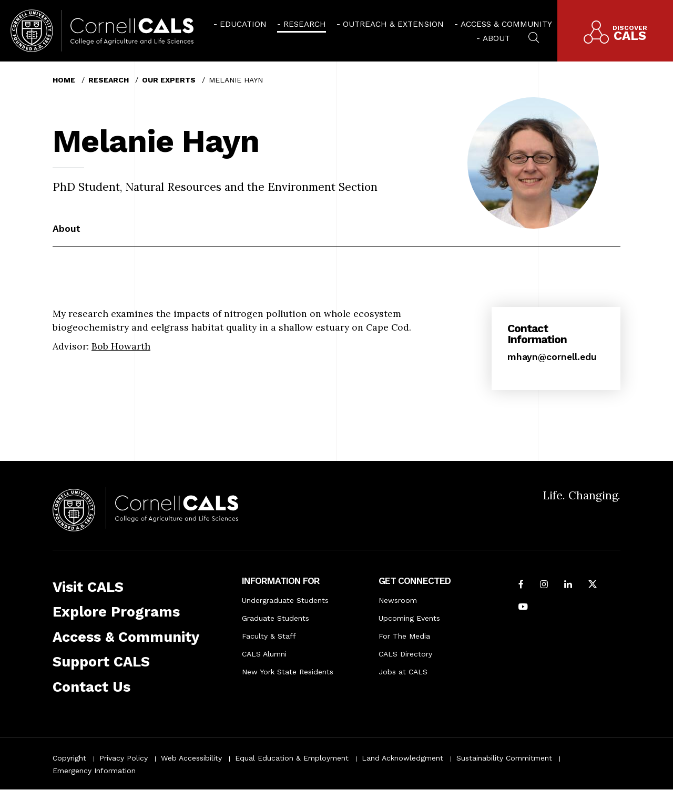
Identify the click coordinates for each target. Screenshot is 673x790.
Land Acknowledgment (402, 758)
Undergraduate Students (285, 600)
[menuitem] (240, 23)
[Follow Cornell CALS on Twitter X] (592, 585)
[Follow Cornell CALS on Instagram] (544, 585)
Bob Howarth (120, 346)
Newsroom (398, 600)
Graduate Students (275, 618)
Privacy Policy (123, 758)
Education (243, 24)
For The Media (404, 636)
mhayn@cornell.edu (552, 357)
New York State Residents (287, 672)
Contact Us (91, 687)
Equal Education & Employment (292, 758)
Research (304, 24)
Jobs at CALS (403, 672)
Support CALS (101, 661)
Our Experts (169, 80)
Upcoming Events (409, 618)
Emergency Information (94, 770)
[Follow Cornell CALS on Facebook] (521, 585)
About (496, 38)
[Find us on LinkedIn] (568, 585)
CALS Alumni (264, 654)
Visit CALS (88, 587)
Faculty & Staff (269, 636)
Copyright (69, 758)
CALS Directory (405, 654)
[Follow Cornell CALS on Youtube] (523, 607)
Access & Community (506, 24)
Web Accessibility (191, 758)
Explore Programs (116, 611)
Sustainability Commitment (504, 758)
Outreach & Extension (393, 24)
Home (64, 80)
